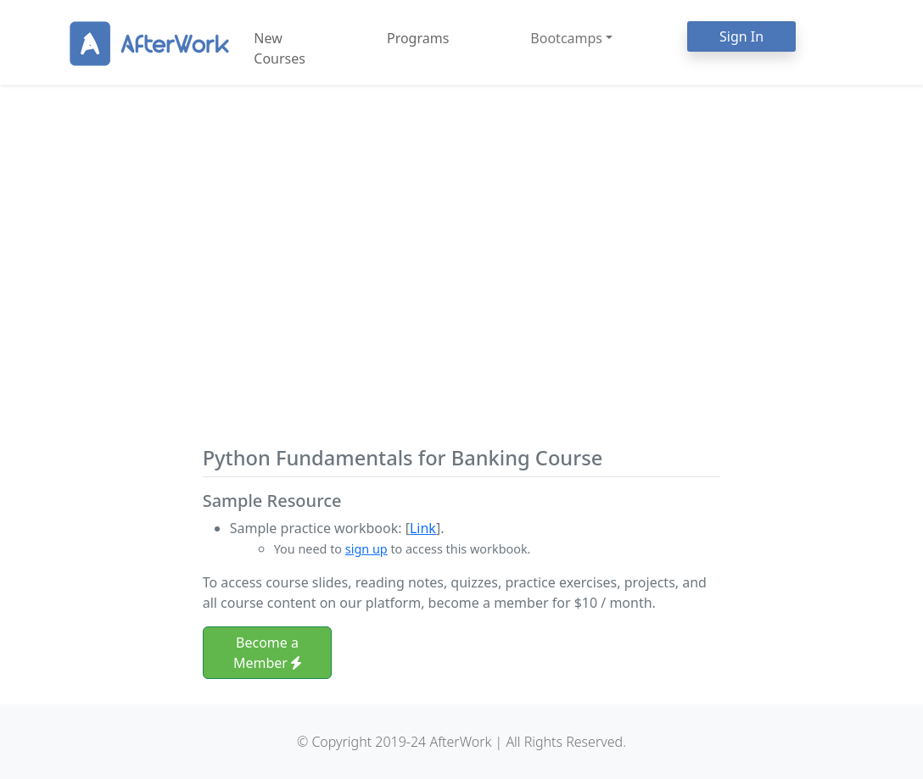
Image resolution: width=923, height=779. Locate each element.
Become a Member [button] (267, 652)
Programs (418, 38)
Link (423, 528)
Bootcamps (566, 38)
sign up (366, 549)
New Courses (279, 48)
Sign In (741, 36)
